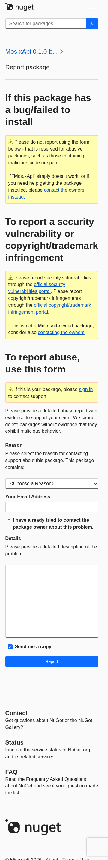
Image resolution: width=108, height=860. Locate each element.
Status (14, 742)
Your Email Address (27, 496)
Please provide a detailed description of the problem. (51, 550)
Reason (14, 445)
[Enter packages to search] (45, 23)
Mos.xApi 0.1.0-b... (31, 51)
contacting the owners (61, 332)
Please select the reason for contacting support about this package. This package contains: (49, 460)
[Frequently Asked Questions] (11, 772)
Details (13, 538)
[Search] (92, 23)
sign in (86, 389)
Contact (16, 713)
